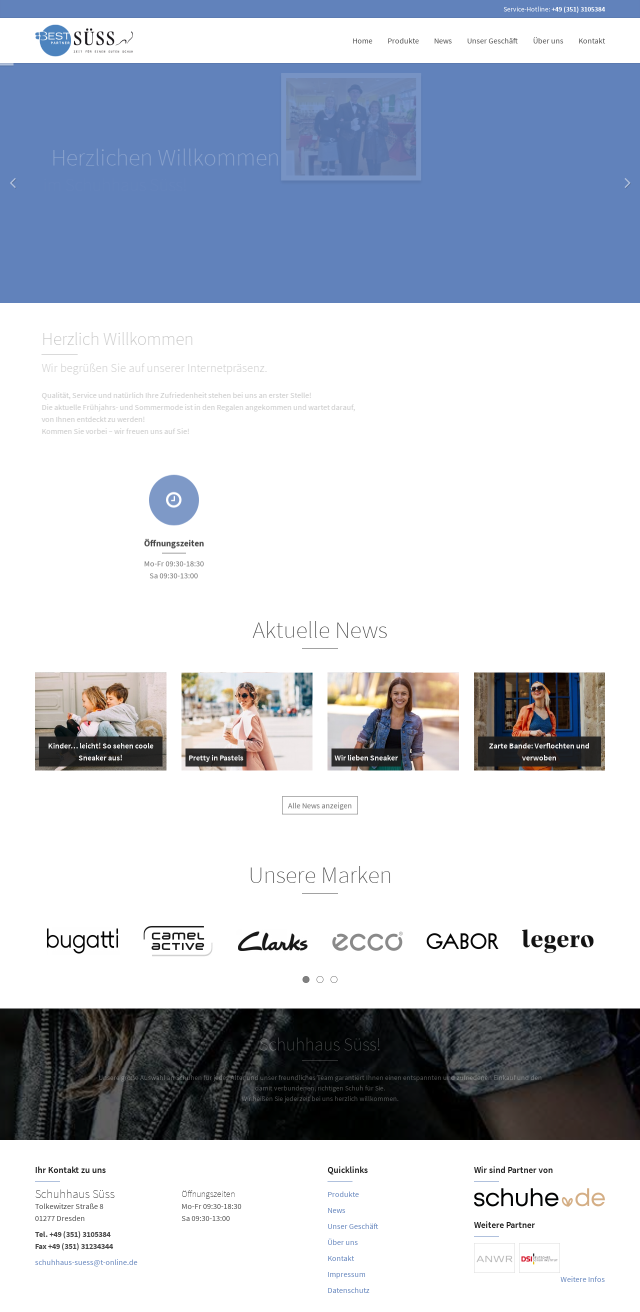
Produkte (403, 41)
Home (362, 41)
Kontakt (591, 41)
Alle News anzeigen (320, 813)
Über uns (548, 41)
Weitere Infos (582, 1279)
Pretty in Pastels (216, 759)
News (443, 41)
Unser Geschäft (492, 41)
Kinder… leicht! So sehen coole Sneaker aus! (98, 753)
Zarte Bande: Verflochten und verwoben (536, 753)
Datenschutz (349, 1290)
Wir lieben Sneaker (366, 759)
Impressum (347, 1274)
